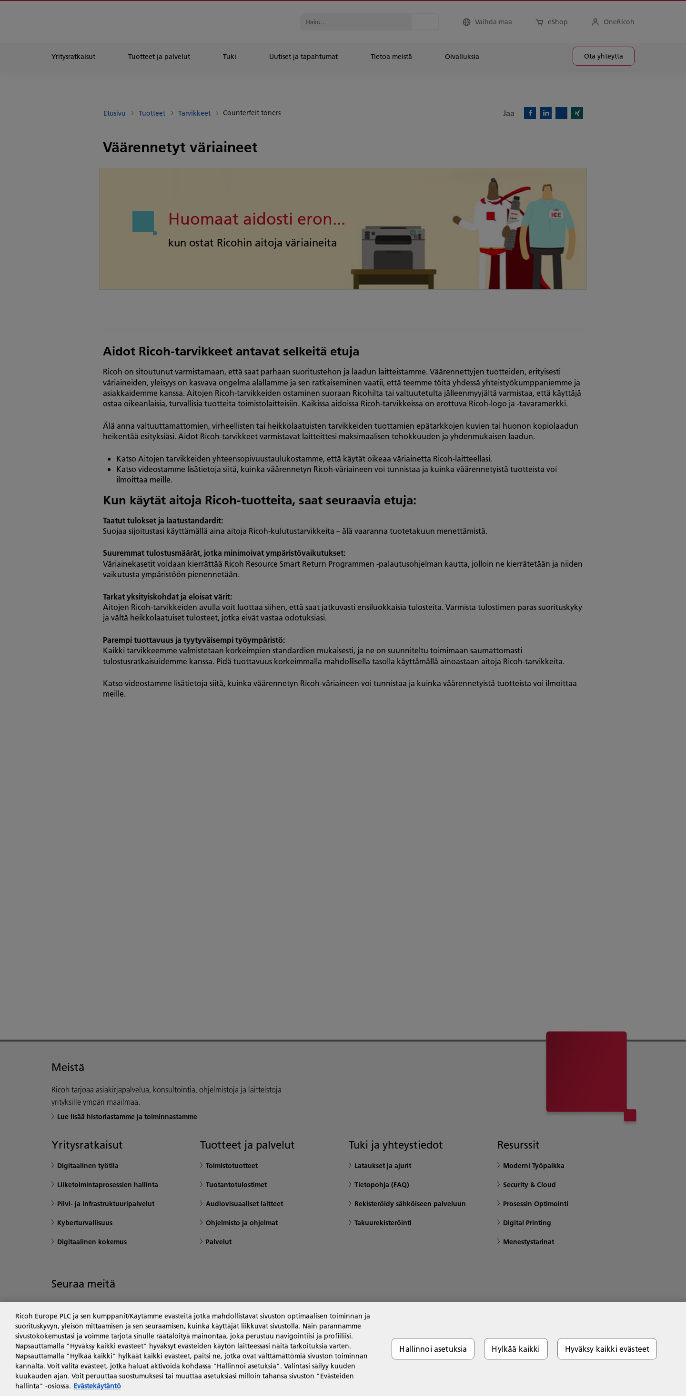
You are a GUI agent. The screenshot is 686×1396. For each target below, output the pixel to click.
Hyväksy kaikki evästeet (607, 1349)
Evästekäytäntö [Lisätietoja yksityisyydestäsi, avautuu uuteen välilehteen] (97, 1386)
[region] (343, 1349)
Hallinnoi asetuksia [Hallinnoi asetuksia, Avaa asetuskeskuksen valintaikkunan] (433, 1349)
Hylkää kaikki (516, 1349)
